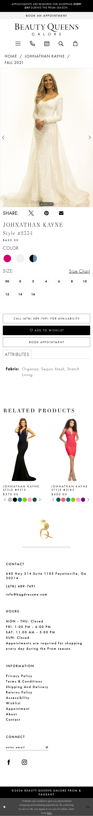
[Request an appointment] (46, 15)
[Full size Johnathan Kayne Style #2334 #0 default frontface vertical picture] (46, 137)
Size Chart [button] (79, 271)
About (11, 714)
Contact (13, 719)
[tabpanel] (46, 137)
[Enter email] (27, 747)
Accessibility (18, 697)
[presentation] (22, 448)
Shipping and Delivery (27, 687)
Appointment (18, 708)
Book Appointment (46, 342)
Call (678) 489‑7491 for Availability (47, 318)
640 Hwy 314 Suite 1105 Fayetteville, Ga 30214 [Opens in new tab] (46, 575)
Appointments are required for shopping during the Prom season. (46, 5)
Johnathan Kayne (45, 56)
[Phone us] (32, 43)
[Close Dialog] (4, 807)
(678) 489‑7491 (21, 586)
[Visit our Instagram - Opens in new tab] (24, 762)
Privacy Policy (19, 676)
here (49, 813)
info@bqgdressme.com (27, 594)
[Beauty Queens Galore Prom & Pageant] (46, 29)
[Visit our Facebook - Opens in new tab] (9, 762)
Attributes (17, 354)
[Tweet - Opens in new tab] (31, 213)
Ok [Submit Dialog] (88, 807)
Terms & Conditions (24, 681)
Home (11, 56)
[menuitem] (18, 43)
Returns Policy (19, 692)
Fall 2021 (14, 62)
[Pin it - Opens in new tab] (46, 213)
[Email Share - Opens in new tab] (61, 213)
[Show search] (61, 43)
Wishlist (13, 703)
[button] (18, 43)
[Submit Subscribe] (46, 747)
